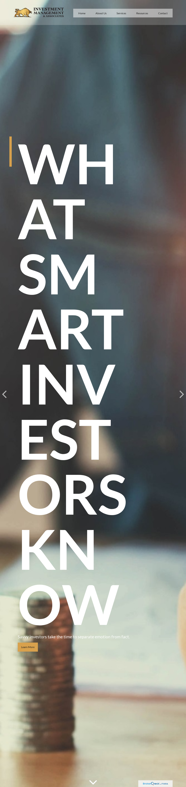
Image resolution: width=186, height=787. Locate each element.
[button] (81, 12)
